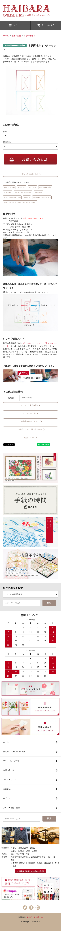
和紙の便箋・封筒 (45, 187)
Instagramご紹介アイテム (42, 197)
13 (58, 116)
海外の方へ (21, 187)
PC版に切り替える (35, 917)
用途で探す (32, 187)
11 (49, 116)
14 (28, 120)
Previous (4, 89)
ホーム (6, 36)
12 (53, 116)
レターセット (29, 36)
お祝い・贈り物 (9, 187)
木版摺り (27, 197)
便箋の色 (7, 142)
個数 (5, 131)
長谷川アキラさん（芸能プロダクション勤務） (20, 202)
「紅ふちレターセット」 (32, 343)
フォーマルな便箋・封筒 (23, 192)
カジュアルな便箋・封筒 (12, 197)
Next (57, 89)
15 (32, 120)
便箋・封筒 (16, 36)
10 (44, 116)
